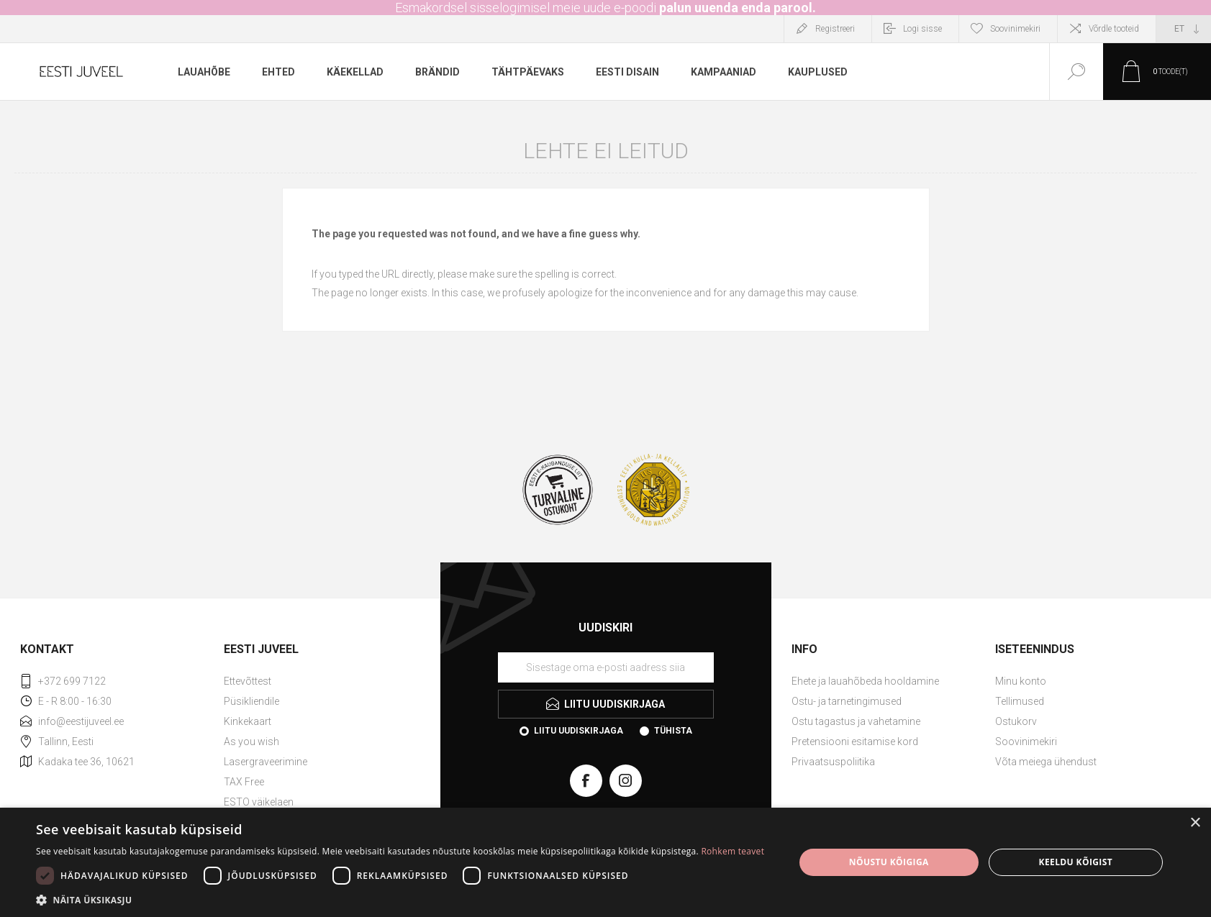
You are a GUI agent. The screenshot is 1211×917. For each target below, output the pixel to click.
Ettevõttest (247, 681)
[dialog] (605, 862)
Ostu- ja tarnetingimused (847, 701)
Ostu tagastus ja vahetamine (856, 721)
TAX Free (244, 782)
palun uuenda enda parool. (737, 7)
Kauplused (818, 72)
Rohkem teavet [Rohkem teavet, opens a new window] (732, 851)
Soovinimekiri (1026, 741)
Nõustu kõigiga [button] (889, 862)
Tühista (673, 731)
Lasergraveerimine (265, 761)
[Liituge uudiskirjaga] (606, 667)
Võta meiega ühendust (1046, 761)
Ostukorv (1016, 721)
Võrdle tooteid (1114, 29)
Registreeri (835, 29)
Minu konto (1020, 681)
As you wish (251, 741)
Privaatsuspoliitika (833, 761)
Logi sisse (922, 29)
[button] (400, 899)
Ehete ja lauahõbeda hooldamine (865, 681)
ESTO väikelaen (259, 802)
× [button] (1194, 823)
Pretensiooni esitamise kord (855, 741)
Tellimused (1019, 701)
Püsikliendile (251, 701)
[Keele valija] (1183, 28)
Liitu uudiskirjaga (578, 731)
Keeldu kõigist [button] (1076, 862)
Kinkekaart (247, 721)
